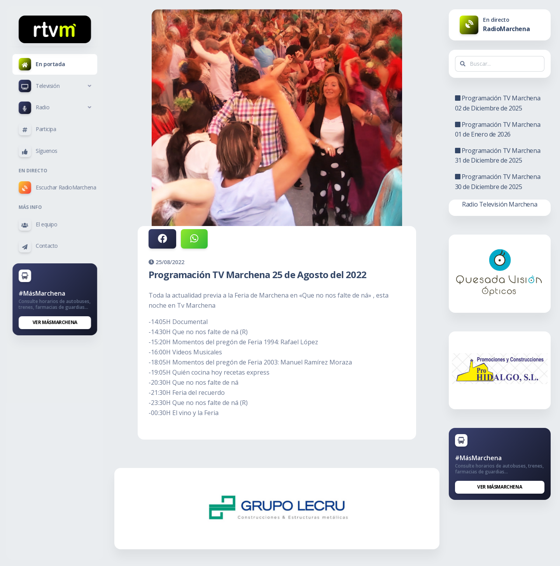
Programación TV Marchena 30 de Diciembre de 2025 (498, 181)
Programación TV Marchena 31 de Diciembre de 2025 (498, 155)
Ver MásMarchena (55, 322)
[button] (54, 85)
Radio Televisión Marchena (499, 204)
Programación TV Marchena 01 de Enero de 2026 (498, 129)
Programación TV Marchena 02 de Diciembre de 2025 (498, 103)
